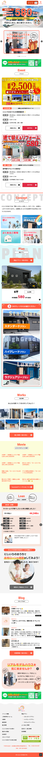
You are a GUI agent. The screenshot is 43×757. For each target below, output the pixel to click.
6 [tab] (25, 56)
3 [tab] (20, 56)
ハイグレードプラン (29, 719)
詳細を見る (13, 128)
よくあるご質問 (25, 725)
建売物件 (4, 722)
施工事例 (4, 725)
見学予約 (29, 128)
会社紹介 (4, 734)
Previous (1, 41)
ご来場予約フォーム (7, 716)
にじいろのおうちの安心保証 (9, 740)
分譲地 (3, 719)
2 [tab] (19, 56)
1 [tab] (17, 56)
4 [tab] (22, 56)
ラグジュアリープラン (29, 722)
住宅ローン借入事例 (26, 728)
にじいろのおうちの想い (8, 728)
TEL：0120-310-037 (33, 746)
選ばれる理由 (5, 731)
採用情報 (24, 731)
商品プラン (24, 714)
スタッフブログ (6, 737)
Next (42, 41)
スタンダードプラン (29, 716)
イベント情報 (5, 714)
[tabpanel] (21, 42)
